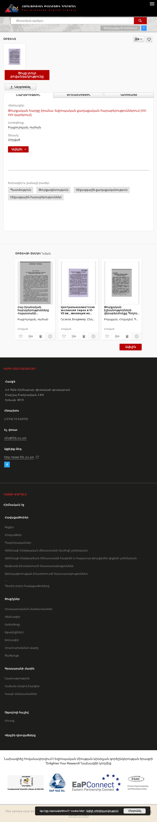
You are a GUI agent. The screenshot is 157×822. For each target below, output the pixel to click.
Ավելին (130, 347)
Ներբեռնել (19, 87)
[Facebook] (7, 465)
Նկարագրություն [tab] (28, 95)
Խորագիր (12, 640)
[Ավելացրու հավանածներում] (149, 39)
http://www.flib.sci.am (19, 457)
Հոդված (14, 140)
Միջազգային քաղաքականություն (102, 190)
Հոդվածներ (13, 535)
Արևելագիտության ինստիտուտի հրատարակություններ (46, 574)
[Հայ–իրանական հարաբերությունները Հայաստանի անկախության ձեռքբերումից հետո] (35, 283)
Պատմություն (20, 190)
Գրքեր (9, 527)
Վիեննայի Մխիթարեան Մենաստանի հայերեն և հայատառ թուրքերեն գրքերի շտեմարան (71, 558)
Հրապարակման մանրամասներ (28, 609)
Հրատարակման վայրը (22, 648)
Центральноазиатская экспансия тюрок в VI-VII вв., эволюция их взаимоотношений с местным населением (78, 310)
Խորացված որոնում (120, 28)
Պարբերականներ (18, 543)
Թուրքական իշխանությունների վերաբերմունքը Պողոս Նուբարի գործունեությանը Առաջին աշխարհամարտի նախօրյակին (120, 310)
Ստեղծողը (12, 624)
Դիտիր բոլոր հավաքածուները (27, 586)
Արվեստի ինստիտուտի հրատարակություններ (39, 566)
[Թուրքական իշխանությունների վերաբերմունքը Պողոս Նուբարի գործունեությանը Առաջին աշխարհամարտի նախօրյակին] (121, 283)
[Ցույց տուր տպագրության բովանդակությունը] (40, 336)
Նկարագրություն (17, 678)
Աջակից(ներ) (14, 632)
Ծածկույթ (12, 655)
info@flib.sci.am (15, 438)
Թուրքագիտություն (53, 190)
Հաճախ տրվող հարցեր (22, 686)
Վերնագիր (12, 617)
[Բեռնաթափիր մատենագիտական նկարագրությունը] (30, 336)
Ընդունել (134, 810)
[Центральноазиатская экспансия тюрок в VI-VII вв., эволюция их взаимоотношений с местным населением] (78, 283)
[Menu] (152, 3)
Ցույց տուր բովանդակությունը (27, 74)
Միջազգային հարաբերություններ (35, 197)
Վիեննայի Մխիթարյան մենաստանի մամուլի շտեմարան (46, 550)
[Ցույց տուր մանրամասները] (50, 336)
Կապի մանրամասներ (21, 694)
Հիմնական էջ (13, 505)
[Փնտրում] (140, 20)
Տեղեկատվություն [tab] (78, 95)
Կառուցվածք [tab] (128, 95)
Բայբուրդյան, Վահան (24, 127)
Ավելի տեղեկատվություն (102, 811)
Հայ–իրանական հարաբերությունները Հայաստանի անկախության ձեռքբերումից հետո (33, 310)
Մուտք (9, 720)
